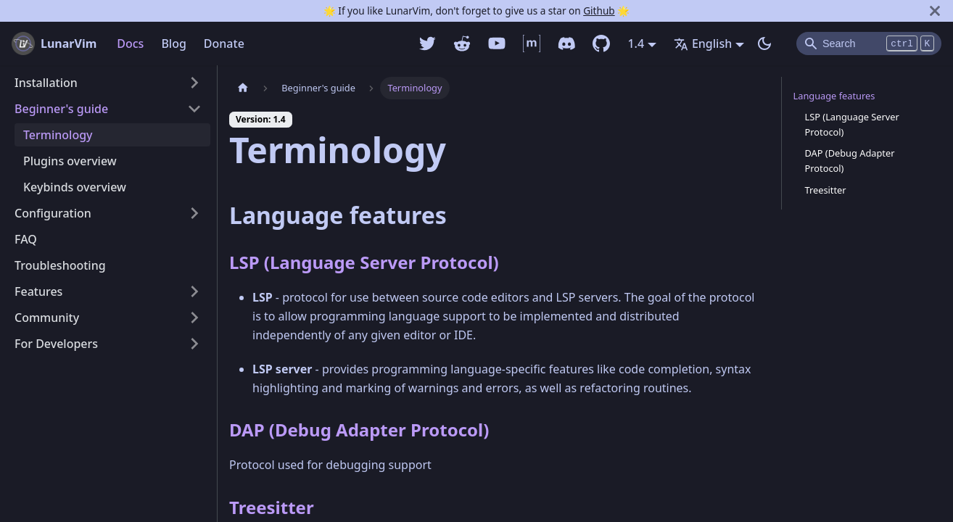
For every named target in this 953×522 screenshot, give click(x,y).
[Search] (868, 43)
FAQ (26, 239)
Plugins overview (70, 161)
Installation (46, 83)
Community (47, 318)
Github (598, 10)
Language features (834, 95)
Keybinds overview (74, 187)
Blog (173, 43)
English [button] (703, 43)
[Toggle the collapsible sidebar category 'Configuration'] (194, 213)
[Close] (935, 11)
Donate (224, 43)
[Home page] (243, 88)
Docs (130, 43)
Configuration (53, 213)
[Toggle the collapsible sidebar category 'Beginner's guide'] (194, 108)
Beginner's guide (61, 109)
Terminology (58, 135)
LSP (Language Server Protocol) (364, 262)
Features (38, 291)
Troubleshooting (60, 265)
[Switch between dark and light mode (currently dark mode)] (764, 43)
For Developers (56, 344)
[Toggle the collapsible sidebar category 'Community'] (194, 317)
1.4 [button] (635, 43)
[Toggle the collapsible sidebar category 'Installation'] (194, 82)
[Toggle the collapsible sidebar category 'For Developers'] (194, 343)
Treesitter (271, 507)
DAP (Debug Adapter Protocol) (359, 430)
